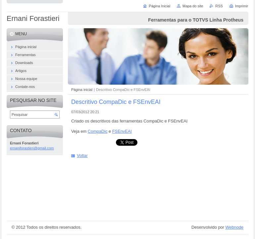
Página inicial (81, 90)
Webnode (234, 227)
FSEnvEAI (122, 131)
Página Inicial (159, 6)
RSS (219, 6)
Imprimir (241, 6)
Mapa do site (192, 6)
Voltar (82, 155)
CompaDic (98, 131)
